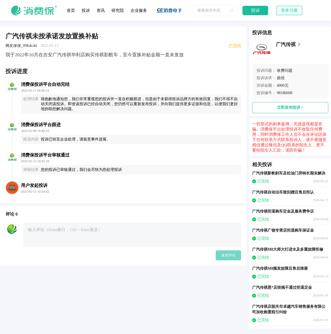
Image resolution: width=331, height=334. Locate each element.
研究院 (117, 10)
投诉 (86, 10)
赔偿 (281, 78)
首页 (71, 10)
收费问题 (284, 70)
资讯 (101, 10)
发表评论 (228, 255)
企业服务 (138, 10)
